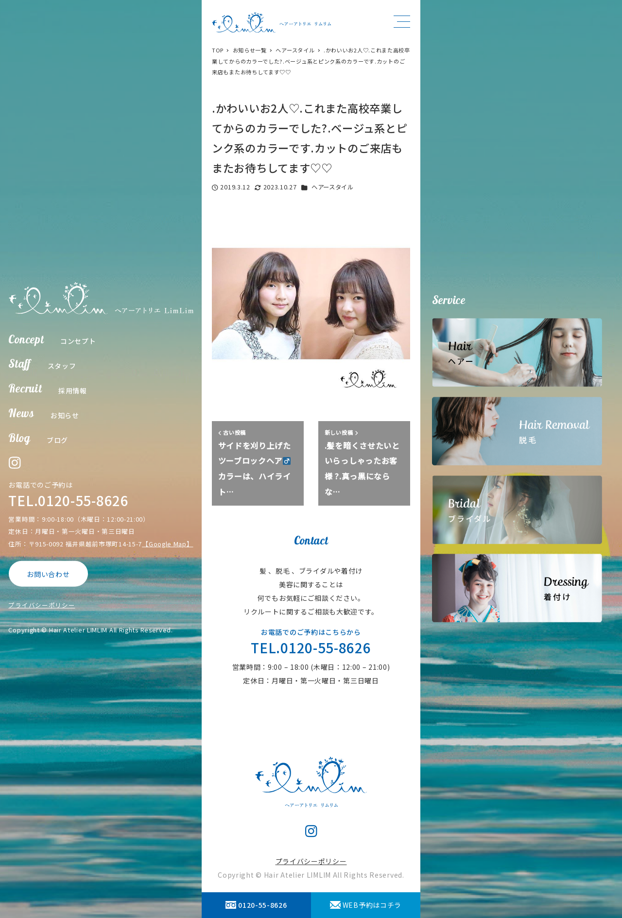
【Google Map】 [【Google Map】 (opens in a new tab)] (167, 543)
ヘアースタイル (332, 187)
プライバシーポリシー (41, 605)
